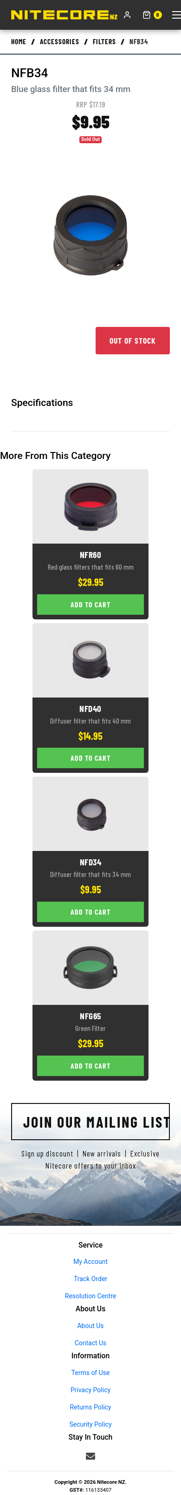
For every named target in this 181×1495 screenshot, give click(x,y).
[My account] (127, 15)
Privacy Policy (90, 1390)
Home (18, 41)
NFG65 (90, 1015)
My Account (90, 1261)
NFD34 (91, 862)
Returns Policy (90, 1407)
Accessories (59, 41)
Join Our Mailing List (96, 1121)
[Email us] (90, 1456)
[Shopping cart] (152, 15)
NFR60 (91, 554)
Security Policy (90, 1424)
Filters (104, 41)
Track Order (90, 1278)
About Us (90, 1325)
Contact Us (91, 1343)
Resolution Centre (90, 1296)
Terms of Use (90, 1372)
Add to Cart (90, 604)
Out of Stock (133, 340)
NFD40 (90, 708)
